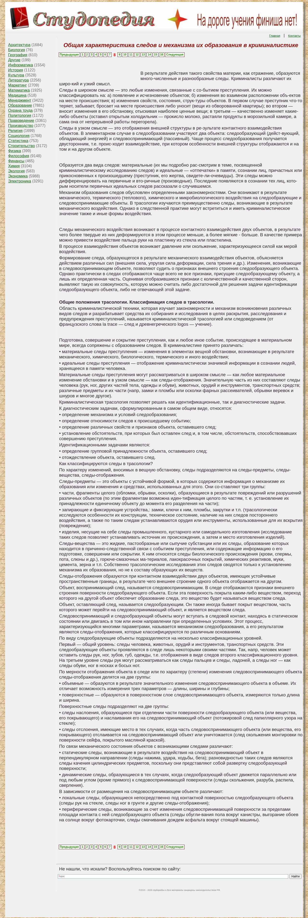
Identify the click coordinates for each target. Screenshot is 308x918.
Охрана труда (20, 110)
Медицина (17, 95)
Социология (19, 136)
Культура (16, 75)
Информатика (20, 65)
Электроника (19, 181)
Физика (14, 151)
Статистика (18, 141)
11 (130, 54)
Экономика (18, 176)
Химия (14, 166)
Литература (18, 80)
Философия (18, 156)
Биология (16, 50)
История (15, 70)
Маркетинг (17, 85)
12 (137, 54)
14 (149, 54)
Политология (19, 115)
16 (161, 54)
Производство (20, 126)
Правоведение (21, 121)
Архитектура (19, 45)
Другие (14, 60)
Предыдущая (69, 54)
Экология (16, 171)
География (17, 55)
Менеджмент (19, 100)
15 (155, 54)
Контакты (294, 35)
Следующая (174, 54)
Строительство (21, 146)
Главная (274, 35)
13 (143, 54)
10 (124, 54)
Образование (20, 105)
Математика (19, 90)
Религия (15, 131)
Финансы (16, 161)
